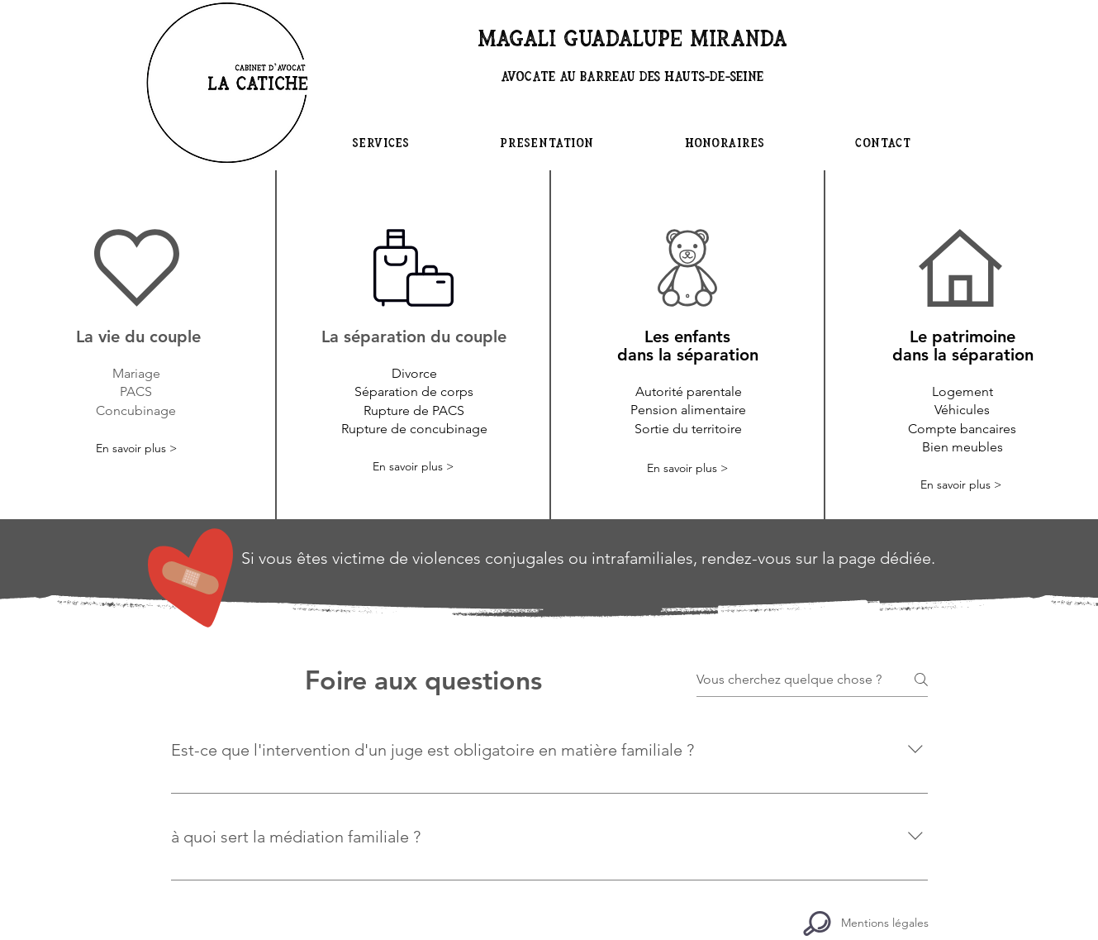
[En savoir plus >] (136, 448)
